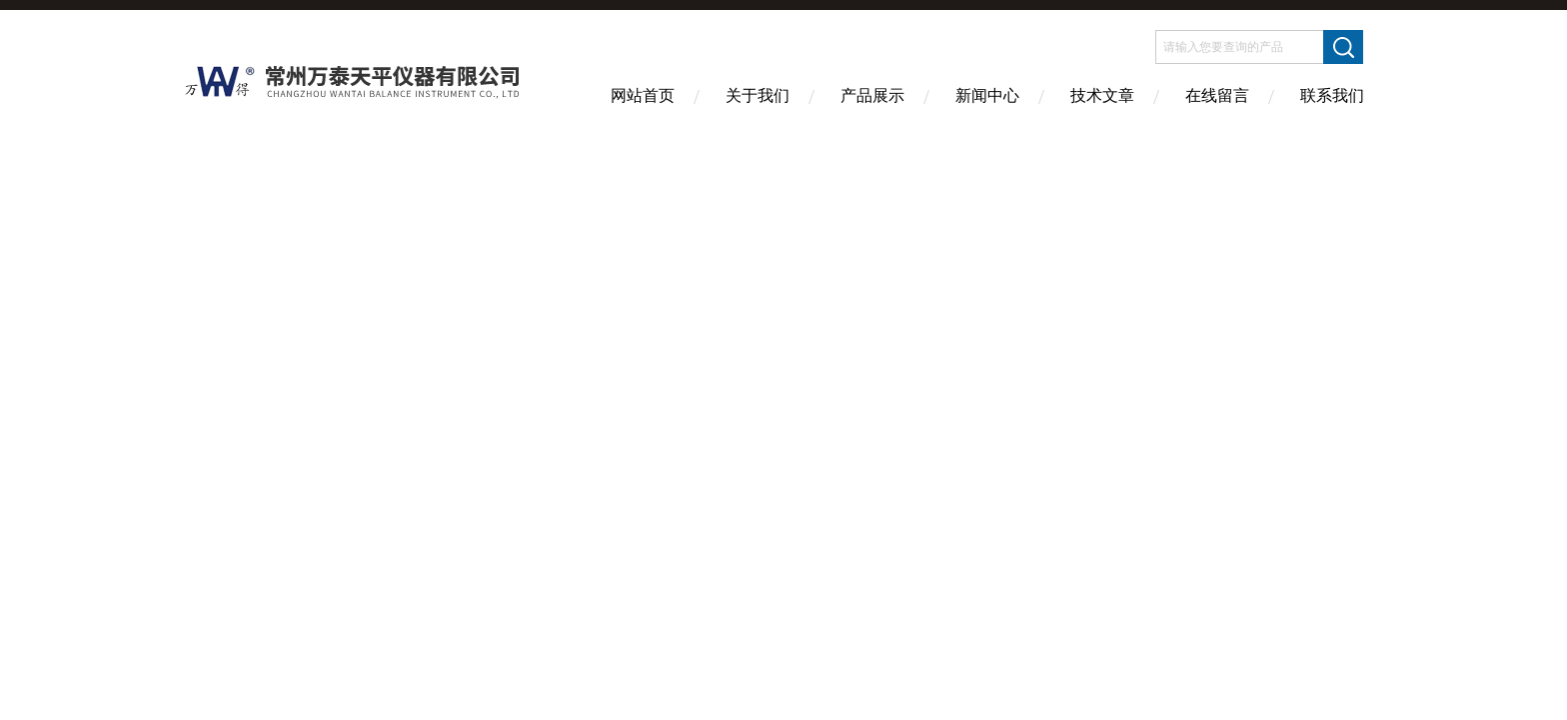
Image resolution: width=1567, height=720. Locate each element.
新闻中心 (987, 95)
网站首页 (643, 95)
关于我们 (757, 95)
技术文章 (1102, 95)
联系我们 (1332, 95)
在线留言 (1217, 95)
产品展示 (872, 95)
